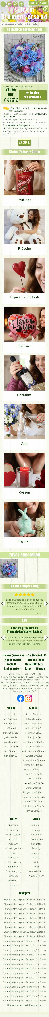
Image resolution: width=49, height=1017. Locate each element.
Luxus (13, 885)
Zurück (24, 142)
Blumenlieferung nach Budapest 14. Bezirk (24, 959)
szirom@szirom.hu (13, 655)
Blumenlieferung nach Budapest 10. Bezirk (24, 941)
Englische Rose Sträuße (33, 797)
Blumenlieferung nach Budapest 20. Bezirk (24, 986)
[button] (46, 603)
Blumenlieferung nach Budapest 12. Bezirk (24, 950)
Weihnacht (36, 825)
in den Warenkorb (33, 95)
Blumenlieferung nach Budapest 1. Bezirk (24, 899)
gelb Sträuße (10, 737)
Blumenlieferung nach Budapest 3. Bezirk (24, 908)
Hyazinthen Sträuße (34, 732)
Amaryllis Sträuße (33, 764)
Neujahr (36, 866)
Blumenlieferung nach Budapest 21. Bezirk (24, 991)
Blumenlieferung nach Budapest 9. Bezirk (24, 936)
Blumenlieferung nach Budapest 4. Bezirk (24, 913)
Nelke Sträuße (33, 778)
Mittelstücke (32, 24)
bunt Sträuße (10, 751)
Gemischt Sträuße (34, 723)
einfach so (13, 875)
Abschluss (13, 880)
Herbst (36, 857)
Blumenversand (7, 24)
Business (13, 852)
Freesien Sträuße (33, 728)
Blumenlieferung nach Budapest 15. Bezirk (24, 963)
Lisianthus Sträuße (33, 769)
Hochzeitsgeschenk (13, 848)
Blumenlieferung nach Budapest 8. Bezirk (24, 931)
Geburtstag (13, 830)
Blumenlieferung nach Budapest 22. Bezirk (24, 996)
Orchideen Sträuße (33, 746)
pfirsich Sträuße (10, 746)
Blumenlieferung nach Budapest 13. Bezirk (24, 954)
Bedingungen (12, 668)
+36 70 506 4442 (36, 655)
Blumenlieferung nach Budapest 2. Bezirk (24, 904)
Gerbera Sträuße (33, 755)
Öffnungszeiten (35, 660)
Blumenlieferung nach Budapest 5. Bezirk (24, 918)
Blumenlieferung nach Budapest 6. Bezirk (24, 922)
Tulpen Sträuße (33, 719)
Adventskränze (36, 875)
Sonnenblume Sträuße (33, 760)
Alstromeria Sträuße (33, 741)
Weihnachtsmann (36, 871)
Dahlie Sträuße (33, 787)
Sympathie (13, 857)
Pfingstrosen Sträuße (33, 792)
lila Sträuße (10, 728)
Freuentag (36, 843)
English (33, 3)
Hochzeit (20, 24)
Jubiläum (13, 843)
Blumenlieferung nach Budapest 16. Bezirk (24, 968)
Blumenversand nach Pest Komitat (24, 1005)
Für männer (13, 866)
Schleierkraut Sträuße (33, 806)
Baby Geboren (13, 834)
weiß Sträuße (10, 719)
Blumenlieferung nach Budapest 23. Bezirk (24, 1000)
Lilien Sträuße (34, 737)
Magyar (43, 3)
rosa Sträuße (10, 723)
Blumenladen (13, 660)
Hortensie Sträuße (33, 774)
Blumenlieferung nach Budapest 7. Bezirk (24, 927)
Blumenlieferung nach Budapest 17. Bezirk (24, 973)
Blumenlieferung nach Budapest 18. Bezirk (24, 977)
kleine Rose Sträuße (34, 783)
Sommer (36, 852)
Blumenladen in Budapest (15, 125)
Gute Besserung (13, 862)
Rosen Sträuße (33, 714)
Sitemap (40, 668)
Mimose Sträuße (33, 801)
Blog (28, 668)
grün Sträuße (10, 741)
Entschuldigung (13, 871)
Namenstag (13, 839)
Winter (36, 862)
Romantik (13, 825)
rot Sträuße (10, 714)
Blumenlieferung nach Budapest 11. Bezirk (24, 945)
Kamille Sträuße (34, 810)
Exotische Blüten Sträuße (33, 751)
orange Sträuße (10, 732)
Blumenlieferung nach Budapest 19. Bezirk (24, 982)
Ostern (36, 830)
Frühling (36, 848)
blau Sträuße (10, 755)
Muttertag (36, 834)
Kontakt (11, 664)
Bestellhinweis (34, 664)
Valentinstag (36, 839)
